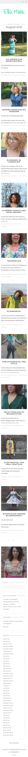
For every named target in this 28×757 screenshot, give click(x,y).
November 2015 (7, 676)
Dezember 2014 (7, 703)
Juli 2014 (5, 715)
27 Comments (5, 377)
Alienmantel (14, 311)
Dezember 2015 (7, 673)
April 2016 (5, 663)
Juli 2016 (5, 656)
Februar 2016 (6, 668)
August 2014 (6, 713)
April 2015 (5, 693)
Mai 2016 (5, 661)
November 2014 (7, 705)
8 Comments (22, 125)
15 (12, 540)
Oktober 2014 (6, 708)
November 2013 (7, 735)
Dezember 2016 (7, 646)
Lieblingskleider (6, 75)
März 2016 (5, 666)
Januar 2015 (6, 700)
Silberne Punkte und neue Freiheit (14, 211)
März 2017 (5, 641)
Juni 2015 (5, 688)
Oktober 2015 (6, 678)
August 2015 (6, 683)
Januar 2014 (6, 730)
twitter (14, 565)
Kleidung (3, 375)
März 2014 (5, 725)
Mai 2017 (5, 639)
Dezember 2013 (7, 732)
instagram (8, 566)
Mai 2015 (5, 690)
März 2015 (5, 695)
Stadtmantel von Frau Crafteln (14, 463)
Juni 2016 (5, 658)
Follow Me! (6, 627)
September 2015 (7, 681)
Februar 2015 (6, 698)
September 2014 (7, 710)
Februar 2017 (6, 644)
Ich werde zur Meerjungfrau (14, 60)
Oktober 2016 (6, 651)
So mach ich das (16, 274)
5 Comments (22, 75)
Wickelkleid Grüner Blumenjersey (14, 515)
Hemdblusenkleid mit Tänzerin (14, 111)
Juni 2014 (5, 718)
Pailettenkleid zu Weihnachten (14, 413)
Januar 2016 (6, 671)
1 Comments (22, 175)
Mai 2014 (5, 720)
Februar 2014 (6, 727)
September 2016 (7, 653)
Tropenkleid (14, 261)
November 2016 (7, 649)
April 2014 (5, 722)
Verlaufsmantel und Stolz (14, 363)
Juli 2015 (5, 686)
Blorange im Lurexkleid (14, 161)
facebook (7, 565)
